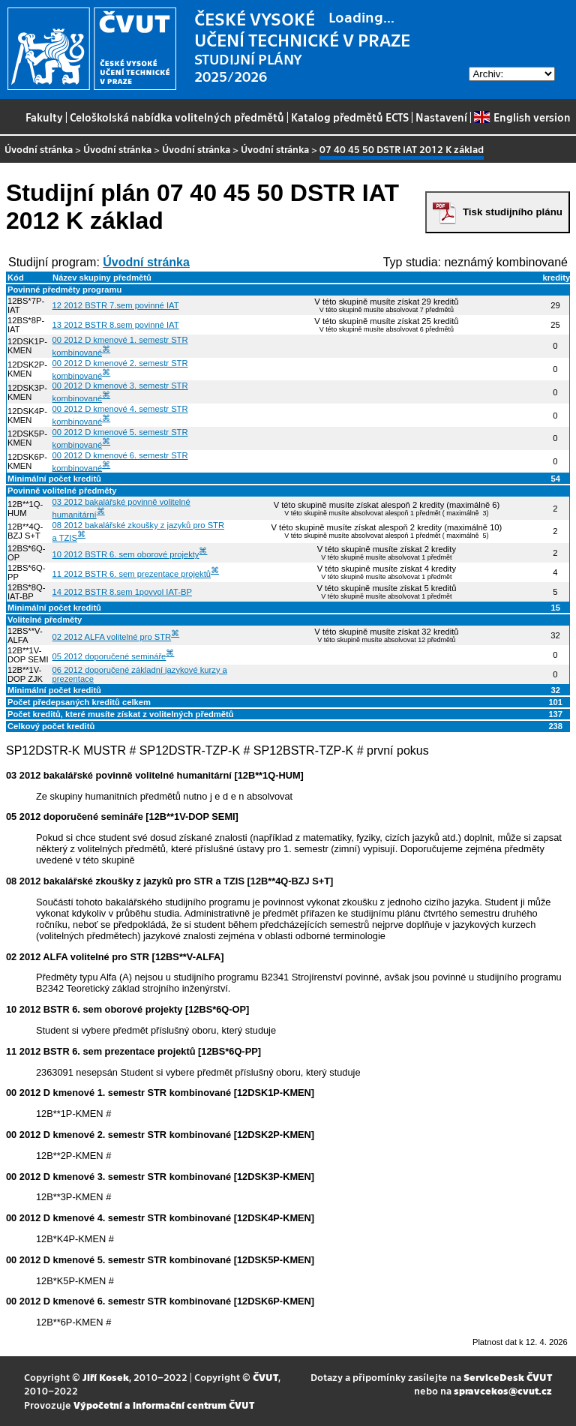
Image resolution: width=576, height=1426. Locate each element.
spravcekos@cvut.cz (503, 1390)
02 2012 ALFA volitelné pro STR (112, 636)
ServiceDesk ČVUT (508, 1376)
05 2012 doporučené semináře (109, 656)
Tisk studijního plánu (512, 212)
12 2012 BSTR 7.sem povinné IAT (115, 305)
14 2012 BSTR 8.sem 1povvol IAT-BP (122, 591)
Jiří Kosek (105, 1376)
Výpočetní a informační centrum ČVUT (164, 1404)
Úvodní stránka (38, 149)
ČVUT (265, 1376)
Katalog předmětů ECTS (350, 117)
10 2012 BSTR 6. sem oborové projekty (126, 554)
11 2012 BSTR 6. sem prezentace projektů (131, 573)
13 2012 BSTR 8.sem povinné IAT (115, 324)
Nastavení (441, 117)
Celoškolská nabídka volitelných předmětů (177, 117)
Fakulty (44, 117)
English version (522, 117)
